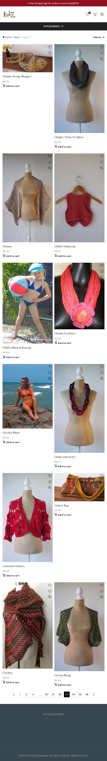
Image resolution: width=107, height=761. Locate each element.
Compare (50, 53)
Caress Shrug (62, 675)
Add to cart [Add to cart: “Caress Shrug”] (64, 685)
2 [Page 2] (26, 694)
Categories (51, 26)
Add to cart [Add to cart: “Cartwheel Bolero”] (12, 575)
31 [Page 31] (53, 694)
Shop (16, 37)
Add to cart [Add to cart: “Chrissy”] (12, 256)
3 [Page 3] (33, 694)
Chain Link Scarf (64, 456)
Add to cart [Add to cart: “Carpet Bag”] (64, 515)
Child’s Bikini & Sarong (17, 347)
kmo (85, 755)
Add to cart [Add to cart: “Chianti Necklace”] (64, 343)
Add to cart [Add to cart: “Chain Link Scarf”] (64, 466)
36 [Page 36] (86, 694)
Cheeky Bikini (11, 432)
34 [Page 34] (73, 694)
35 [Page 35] (80, 694)
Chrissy (7, 246)
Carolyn (7, 672)
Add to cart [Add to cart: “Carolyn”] (12, 682)
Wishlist (89, 13)
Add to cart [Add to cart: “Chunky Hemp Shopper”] (12, 86)
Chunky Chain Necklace (69, 137)
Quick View (50, 59)
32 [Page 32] (60, 694)
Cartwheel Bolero (14, 566)
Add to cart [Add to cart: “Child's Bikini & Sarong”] (12, 357)
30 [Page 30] (46, 694)
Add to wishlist (50, 47)
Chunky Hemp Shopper (17, 76)
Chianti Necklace (65, 333)
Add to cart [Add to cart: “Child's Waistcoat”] (64, 256)
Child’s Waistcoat (64, 246)
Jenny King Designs (37, 755)
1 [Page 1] (19, 694)
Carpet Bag (61, 505)
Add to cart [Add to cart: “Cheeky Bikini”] (12, 442)
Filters (97, 37)
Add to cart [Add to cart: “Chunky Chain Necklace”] (64, 146)
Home (8, 37)
